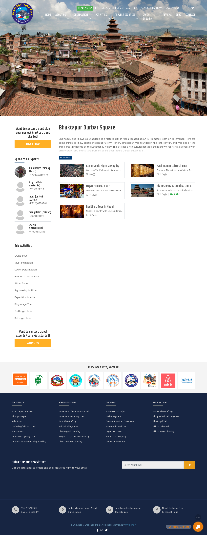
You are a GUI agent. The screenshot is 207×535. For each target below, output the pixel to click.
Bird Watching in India (27, 276)
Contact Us (33, 343)
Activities (101, 15)
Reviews (167, 15)
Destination (81, 15)
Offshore (130, 525)
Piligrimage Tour (23, 304)
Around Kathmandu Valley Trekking (29, 441)
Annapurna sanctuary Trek (71, 416)
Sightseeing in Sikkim (26, 290)
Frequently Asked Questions (120, 421)
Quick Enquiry (147, 17)
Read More (65, 157)
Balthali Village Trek (68, 426)
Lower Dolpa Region (26, 270)
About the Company (116, 436)
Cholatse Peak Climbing (70, 441)
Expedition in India (25, 297)
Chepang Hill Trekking (69, 431)
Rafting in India (23, 318)
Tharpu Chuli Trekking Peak (166, 416)
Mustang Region (24, 263)
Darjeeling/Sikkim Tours (23, 426)
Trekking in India (23, 311)
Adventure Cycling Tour (23, 436)
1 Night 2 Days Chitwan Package (74, 436)
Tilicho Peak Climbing (163, 431)
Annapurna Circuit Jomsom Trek (74, 411)
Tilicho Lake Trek (161, 426)
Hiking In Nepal (19, 416)
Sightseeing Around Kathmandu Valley (180, 186)
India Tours (17, 421)
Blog (178, 15)
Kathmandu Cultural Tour (172, 166)
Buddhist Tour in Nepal (100, 206)
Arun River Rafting (68, 421)
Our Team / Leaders (115, 441)
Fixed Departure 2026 (22, 411)
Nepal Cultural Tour (98, 186)
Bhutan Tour (18, 431)
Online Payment (114, 416)
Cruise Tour (21, 256)
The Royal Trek (160, 421)
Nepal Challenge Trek (172, 508)
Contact (190, 15)
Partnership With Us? (116, 426)
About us (60, 15)
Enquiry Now (33, 144)
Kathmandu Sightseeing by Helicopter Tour (112, 166)
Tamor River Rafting (163, 411)
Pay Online (85, 8)
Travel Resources (125, 15)
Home (48, 15)
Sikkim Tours (21, 283)
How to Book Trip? (115, 411)
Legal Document (114, 431)
